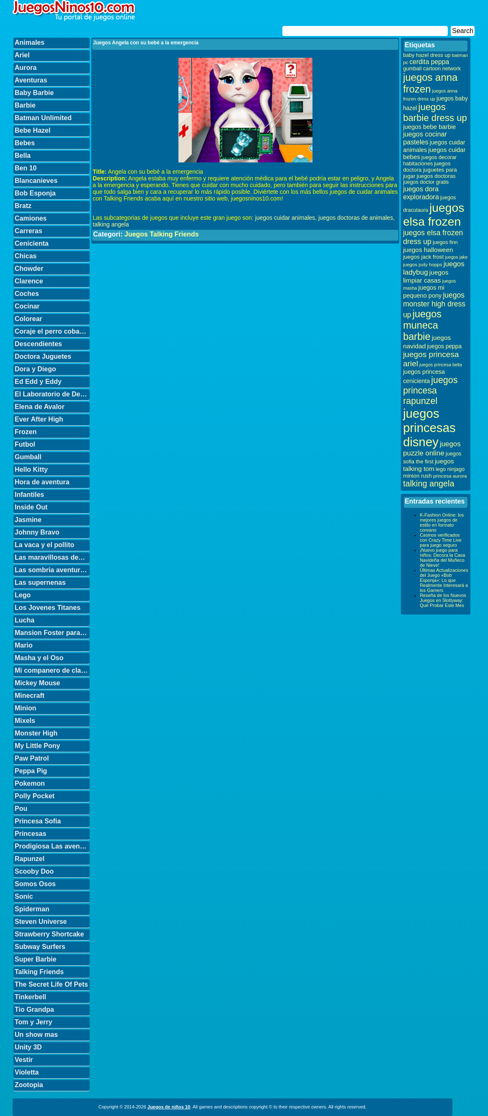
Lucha (24, 620)
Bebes (25, 143)
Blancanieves (36, 180)
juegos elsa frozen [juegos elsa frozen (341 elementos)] (433, 214)
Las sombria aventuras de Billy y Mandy (52, 569)
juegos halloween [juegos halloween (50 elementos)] (428, 249)
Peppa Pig (31, 770)
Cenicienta (32, 243)
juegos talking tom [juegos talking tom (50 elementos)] (428, 465)
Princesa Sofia (38, 821)
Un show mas (36, 1034)
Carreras (28, 230)
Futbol (25, 444)
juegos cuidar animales (285, 217)
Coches (27, 293)
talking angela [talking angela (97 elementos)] (428, 483)
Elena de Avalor (40, 406)
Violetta (27, 1072)
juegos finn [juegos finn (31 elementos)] (445, 242)
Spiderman (32, 909)
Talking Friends (39, 971)
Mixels (25, 720)
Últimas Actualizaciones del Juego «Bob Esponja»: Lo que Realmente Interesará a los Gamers (444, 580)
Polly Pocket (34, 796)
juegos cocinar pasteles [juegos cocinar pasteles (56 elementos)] (425, 138)
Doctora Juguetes (43, 356)
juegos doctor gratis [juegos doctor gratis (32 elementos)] (426, 182)
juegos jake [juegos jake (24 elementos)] (456, 257)
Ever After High (39, 419)
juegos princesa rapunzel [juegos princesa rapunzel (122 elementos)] (430, 390)
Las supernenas (40, 582)
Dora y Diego (35, 369)
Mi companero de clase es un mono (52, 670)
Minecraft (29, 695)
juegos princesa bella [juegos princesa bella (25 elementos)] (440, 364)
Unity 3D (28, 1047)
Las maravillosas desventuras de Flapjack (52, 557)
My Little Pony (37, 745)
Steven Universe (41, 921)
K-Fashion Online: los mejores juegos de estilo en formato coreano (442, 522)
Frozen (25, 431)
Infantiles (29, 494)
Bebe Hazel (32, 130)
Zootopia (29, 1084)
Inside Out (31, 507)
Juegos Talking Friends (161, 234)
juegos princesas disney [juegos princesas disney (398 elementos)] (429, 427)
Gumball (28, 456)
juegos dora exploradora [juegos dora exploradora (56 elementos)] (421, 193)
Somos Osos (35, 883)
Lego (23, 595)
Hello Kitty (31, 469)
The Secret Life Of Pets (51, 984)
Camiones (30, 218)
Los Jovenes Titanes (47, 607)
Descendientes (38, 343)
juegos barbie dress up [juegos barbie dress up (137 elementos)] (435, 112)
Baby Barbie (34, 92)
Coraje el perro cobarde (52, 331)
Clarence (29, 281)
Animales (29, 42)
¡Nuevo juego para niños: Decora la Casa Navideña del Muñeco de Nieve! (442, 558)
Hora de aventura (42, 482)
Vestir (24, 1059)
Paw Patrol (32, 758)
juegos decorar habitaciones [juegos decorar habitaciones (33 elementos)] (430, 160)
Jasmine (28, 519)
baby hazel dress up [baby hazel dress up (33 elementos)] (426, 55)
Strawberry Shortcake (49, 934)
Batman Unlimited (43, 117)
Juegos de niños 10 (168, 1106)
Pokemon (30, 783)
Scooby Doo (34, 871)
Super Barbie (36, 959)
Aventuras (31, 80)
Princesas (30, 833)
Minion (25, 708)
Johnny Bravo (37, 532)
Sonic (24, 896)
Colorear (28, 318)
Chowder (29, 268)
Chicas (25, 256)
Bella (23, 155)
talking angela (111, 224)
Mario (24, 645)
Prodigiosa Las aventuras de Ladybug (52, 846)
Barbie (25, 105)
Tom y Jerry (33, 1022)
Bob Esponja (35, 193)
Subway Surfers (40, 946)
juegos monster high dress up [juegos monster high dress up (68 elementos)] (434, 305)
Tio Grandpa (34, 1009)
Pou (21, 808)
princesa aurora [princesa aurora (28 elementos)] (450, 475)
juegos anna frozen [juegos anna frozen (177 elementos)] (430, 83)
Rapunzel (29, 858)
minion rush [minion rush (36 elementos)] (417, 476)
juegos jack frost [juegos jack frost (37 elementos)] (423, 257)
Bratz (23, 205)
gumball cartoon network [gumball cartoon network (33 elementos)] (432, 69)
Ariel (22, 55)
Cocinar (27, 306)
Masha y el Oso (39, 657)
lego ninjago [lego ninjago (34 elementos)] (450, 469)
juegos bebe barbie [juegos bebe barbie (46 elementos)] (429, 126)
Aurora (25, 67)
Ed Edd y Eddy (38, 381)
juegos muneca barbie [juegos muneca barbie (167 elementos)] (422, 325)
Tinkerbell (30, 996)
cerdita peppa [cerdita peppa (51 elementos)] (429, 61)
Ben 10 (25, 168)
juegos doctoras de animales (355, 217)
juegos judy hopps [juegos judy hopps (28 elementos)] (422, 264)
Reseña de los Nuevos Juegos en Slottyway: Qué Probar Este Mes (443, 600)
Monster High (36, 733)
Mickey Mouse (37, 683)
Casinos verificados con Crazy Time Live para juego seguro (441, 540)
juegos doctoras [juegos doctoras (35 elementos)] (436, 176)
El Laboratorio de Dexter (52, 394)
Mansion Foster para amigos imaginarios (52, 632)
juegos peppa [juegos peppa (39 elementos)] (444, 346)
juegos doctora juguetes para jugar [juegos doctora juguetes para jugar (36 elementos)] (430, 169)
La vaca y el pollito (44, 544)
